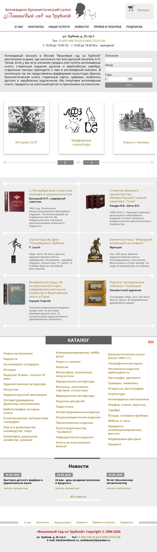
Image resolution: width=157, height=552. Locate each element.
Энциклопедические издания (78, 417)
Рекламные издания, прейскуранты (124, 370)
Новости (82, 27)
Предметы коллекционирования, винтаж (125, 429)
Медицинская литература (75, 396)
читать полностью (16, 488)
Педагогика (64, 407)
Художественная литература (25, 384)
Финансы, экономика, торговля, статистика (72, 388)
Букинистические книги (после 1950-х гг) (126, 356)
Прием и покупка (107, 27)
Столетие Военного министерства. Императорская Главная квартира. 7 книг (128, 195)
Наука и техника (68, 362)
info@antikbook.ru (67, 540)
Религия (62, 367)
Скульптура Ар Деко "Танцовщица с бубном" (47, 241)
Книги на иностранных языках (73, 444)
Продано (114, 444)
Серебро (114, 410)
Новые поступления (18, 353)
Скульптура (116, 394)
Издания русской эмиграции (25, 395)
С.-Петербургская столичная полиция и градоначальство (50, 192)
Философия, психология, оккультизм (74, 374)
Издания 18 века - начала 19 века (24, 377)
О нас (19, 27)
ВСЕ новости (78, 496)
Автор (109, 65)
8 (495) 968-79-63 (70, 41)
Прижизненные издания (74, 423)
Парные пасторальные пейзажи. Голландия (127, 284)
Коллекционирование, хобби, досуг (78, 354)
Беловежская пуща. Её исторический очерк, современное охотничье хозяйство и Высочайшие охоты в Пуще (48, 289)
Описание (111, 55)
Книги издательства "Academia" (71, 430)
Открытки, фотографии (126, 389)
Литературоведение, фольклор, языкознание (22, 402)
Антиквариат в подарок (21, 364)
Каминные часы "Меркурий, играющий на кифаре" (131, 241)
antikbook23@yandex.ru (95, 540)
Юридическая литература (75, 381)
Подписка (134, 27)
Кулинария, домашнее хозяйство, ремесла (20, 438)
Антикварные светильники (128, 399)
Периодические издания (74, 437)
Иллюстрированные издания (78, 412)
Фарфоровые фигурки (124, 439)
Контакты (36, 27)
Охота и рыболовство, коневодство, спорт (20, 429)
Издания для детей (70, 401)
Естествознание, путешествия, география (26, 420)
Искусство (11, 389)
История (10, 370)
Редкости (10, 359)
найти (128, 85)
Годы (108, 74)
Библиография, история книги (21, 411)
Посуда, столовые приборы (128, 415)
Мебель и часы (119, 421)
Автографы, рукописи (124, 378)
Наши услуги (59, 27)
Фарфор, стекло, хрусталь (127, 405)
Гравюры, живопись (123, 383)
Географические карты (125, 363)
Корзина (143, 10)
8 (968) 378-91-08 (94, 41)
